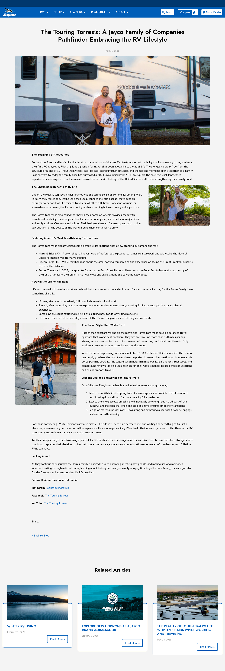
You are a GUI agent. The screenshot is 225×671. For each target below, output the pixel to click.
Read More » (57, 639)
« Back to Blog (40, 535)
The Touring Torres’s (57, 495)
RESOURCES (99, 12)
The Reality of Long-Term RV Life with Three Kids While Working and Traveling (185, 630)
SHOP (58, 12)
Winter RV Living (21, 626)
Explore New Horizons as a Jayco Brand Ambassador (111, 628)
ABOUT (120, 12)
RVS (42, 12)
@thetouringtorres (57, 487)
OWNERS (76, 12)
